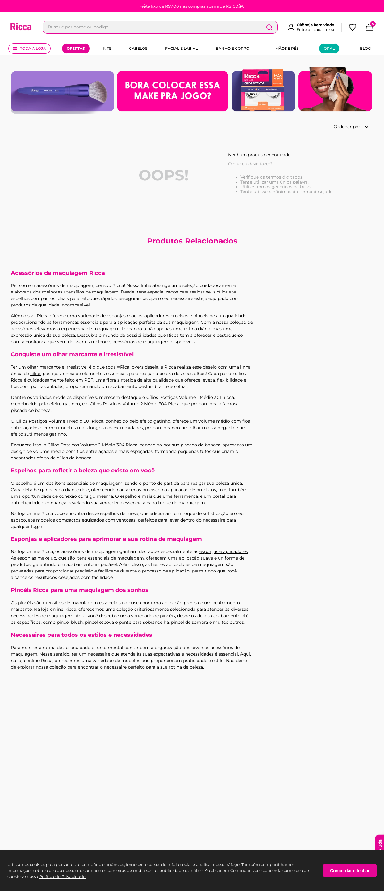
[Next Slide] (240, 6)
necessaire (99, 654)
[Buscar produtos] (324, 27)
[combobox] (187, 27)
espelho (24, 483)
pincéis (25, 603)
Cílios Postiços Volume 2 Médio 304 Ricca (92, 445)
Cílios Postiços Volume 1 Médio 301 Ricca (59, 421)
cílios (35, 373)
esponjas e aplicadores (223, 551)
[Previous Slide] (144, 6)
